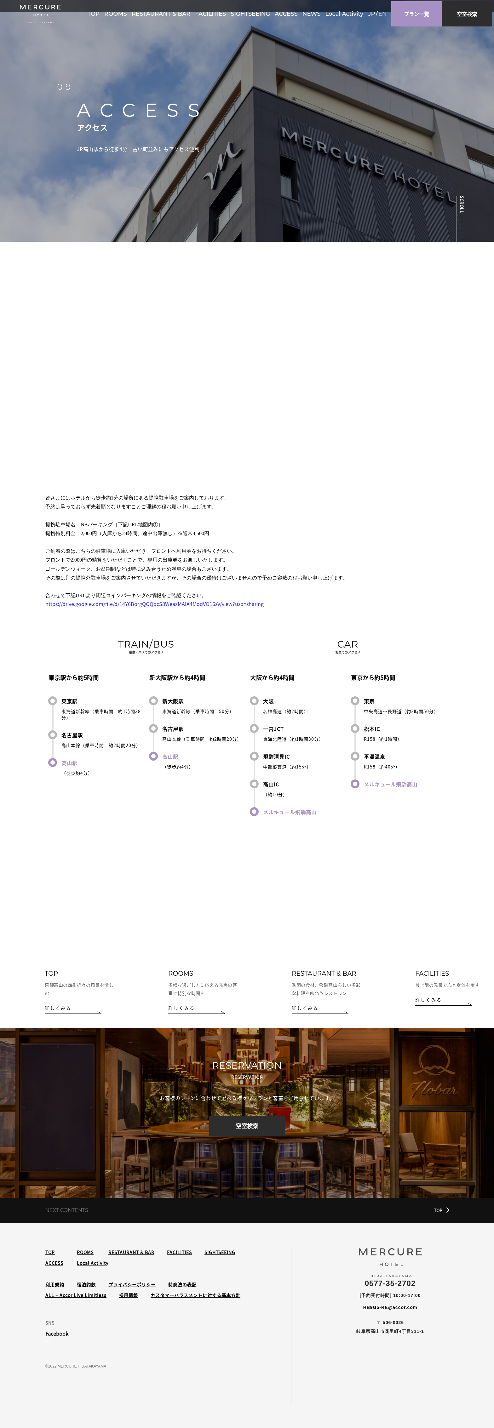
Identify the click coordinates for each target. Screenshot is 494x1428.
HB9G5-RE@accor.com (390, 1307)
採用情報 (128, 1295)
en (384, 12)
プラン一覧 (418, 12)
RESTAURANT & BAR (162, 12)
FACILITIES (212, 12)
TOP (95, 12)
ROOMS (117, 12)
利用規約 (54, 1284)
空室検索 (247, 1128)
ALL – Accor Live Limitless (75, 1295)
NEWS (313, 12)
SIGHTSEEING (252, 12)
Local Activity (346, 12)
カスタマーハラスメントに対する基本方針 (195, 1295)
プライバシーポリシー (132, 1284)
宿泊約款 (86, 1284)
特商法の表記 (182, 1284)
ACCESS (288, 12)
